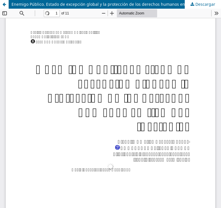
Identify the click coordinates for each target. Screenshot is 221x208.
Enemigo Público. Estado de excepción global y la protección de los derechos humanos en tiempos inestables (116, 4)
